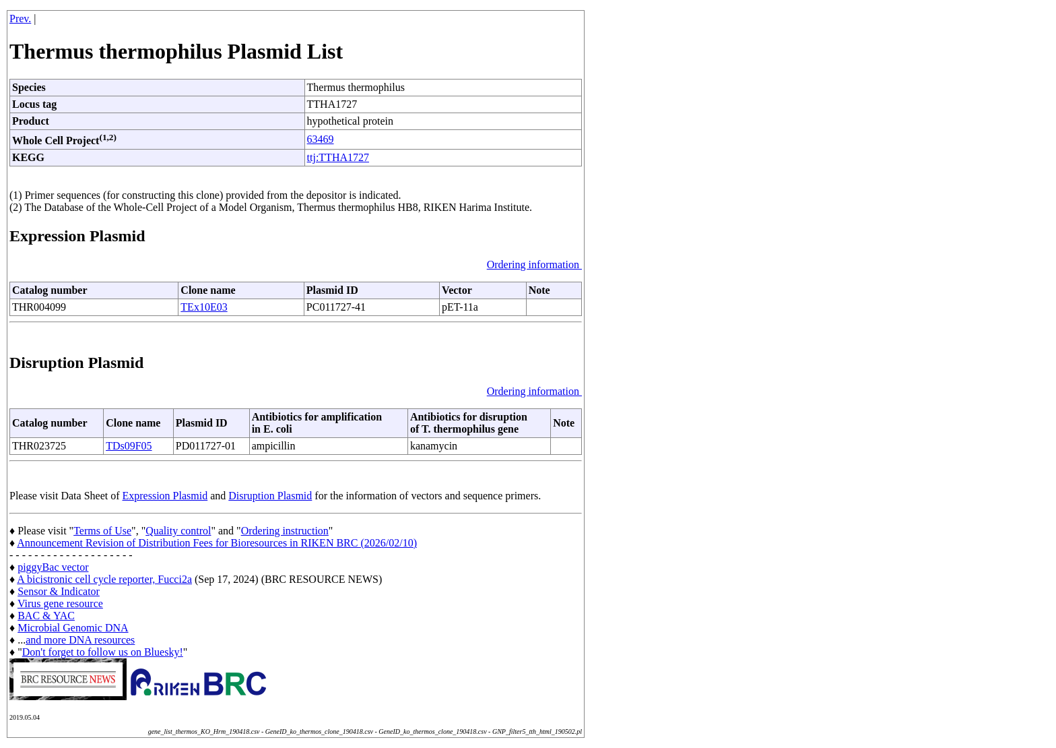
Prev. (20, 18)
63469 (320, 139)
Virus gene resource (60, 603)
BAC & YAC (46, 615)
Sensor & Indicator (59, 591)
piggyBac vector (53, 567)
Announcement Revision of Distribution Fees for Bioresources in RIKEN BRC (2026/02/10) (217, 543)
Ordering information (534, 264)
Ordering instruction (285, 530)
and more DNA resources (80, 640)
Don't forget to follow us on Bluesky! (102, 652)
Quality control (178, 530)
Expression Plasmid (165, 495)
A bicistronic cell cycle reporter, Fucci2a (104, 579)
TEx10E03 (203, 307)
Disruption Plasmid (270, 495)
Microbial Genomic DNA (73, 627)
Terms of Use (102, 530)
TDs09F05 (129, 445)
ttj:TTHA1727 (338, 157)
